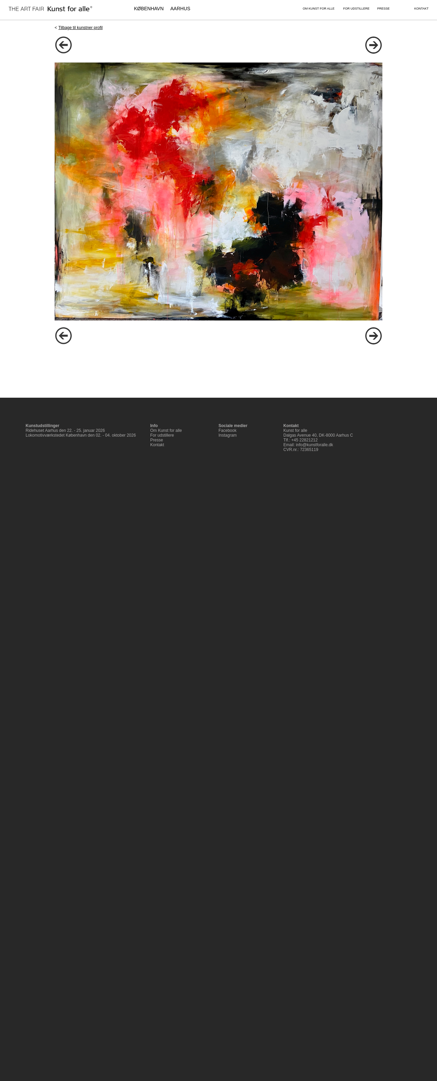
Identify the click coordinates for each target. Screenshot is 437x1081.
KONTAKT (421, 8)
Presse (156, 440)
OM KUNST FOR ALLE (319, 8)
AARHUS (180, 8)
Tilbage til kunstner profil (80, 27)
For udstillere (162, 435)
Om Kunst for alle (166, 430)
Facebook (227, 430)
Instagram (227, 435)
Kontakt (157, 444)
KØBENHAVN (149, 8)
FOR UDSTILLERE (356, 8)
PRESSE (383, 8)
